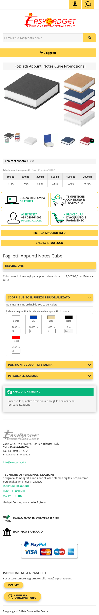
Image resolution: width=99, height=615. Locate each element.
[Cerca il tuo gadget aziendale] (89, 37)
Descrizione (14, 266)
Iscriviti (13, 585)
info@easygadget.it (32, 220)
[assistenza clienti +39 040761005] (88, 4)
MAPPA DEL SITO (12, 496)
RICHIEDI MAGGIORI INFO (50, 233)
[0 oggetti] (48, 52)
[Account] (75, 4)
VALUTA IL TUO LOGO (49, 243)
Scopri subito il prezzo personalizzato (49, 297)
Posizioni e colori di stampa (49, 365)
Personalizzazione (49, 376)
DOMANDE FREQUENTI (16, 486)
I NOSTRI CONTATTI (14, 491)
